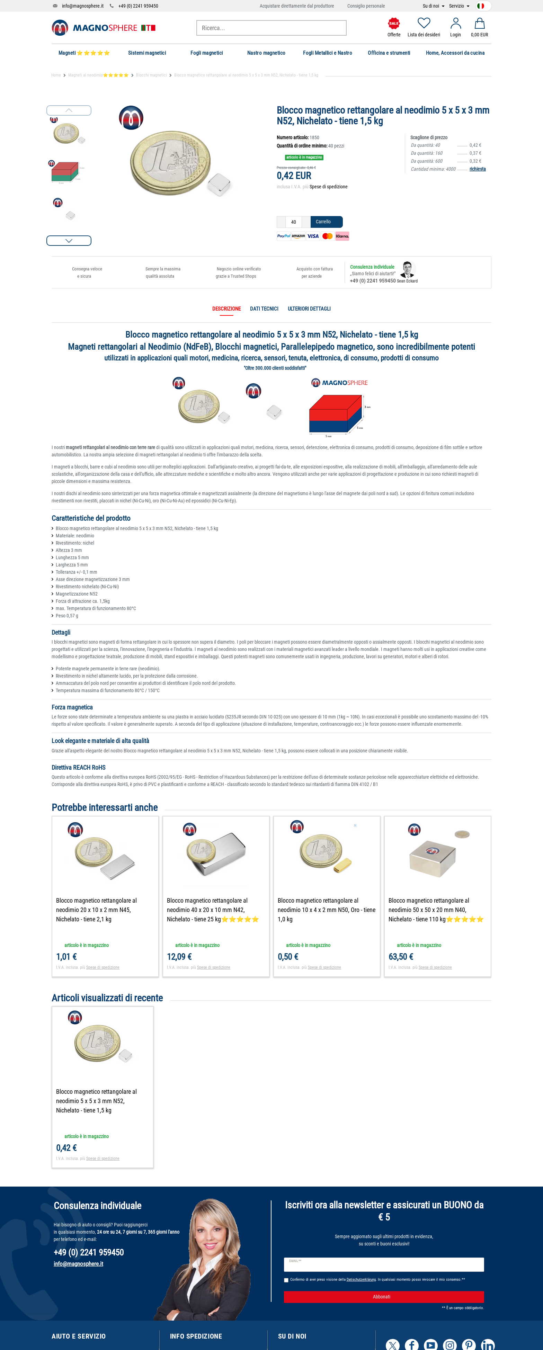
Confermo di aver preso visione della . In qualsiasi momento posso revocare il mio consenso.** (377, 1279)
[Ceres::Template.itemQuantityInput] (293, 222)
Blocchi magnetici (151, 75)
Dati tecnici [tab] (264, 309)
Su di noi (431, 6)
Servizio (457, 6)
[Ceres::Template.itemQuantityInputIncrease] (306, 221)
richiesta (478, 169)
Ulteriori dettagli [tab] (309, 309)
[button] (68, 240)
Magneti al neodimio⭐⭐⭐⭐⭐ (98, 75)
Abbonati (426, 1297)
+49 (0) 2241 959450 (138, 6)
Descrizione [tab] (226, 309)
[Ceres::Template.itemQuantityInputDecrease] (281, 221)
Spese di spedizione (329, 186)
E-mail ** (295, 1261)
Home (56, 75)
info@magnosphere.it (83, 6)
